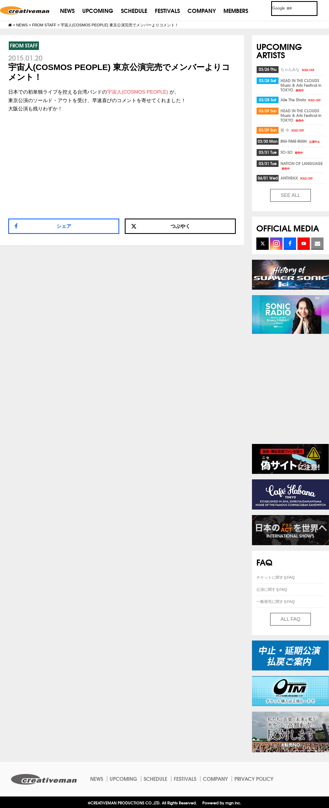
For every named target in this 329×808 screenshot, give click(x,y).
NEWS (67, 10)
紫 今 (292, 130)
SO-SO (292, 152)
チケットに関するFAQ (275, 577)
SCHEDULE (134, 10)
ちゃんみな (297, 69)
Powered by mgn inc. (221, 802)
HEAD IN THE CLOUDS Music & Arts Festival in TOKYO (300, 85)
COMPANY (202, 10)
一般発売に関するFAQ (275, 601)
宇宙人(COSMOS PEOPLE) (137, 92)
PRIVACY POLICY (253, 778)
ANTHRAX (296, 178)
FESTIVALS (167, 10)
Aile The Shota (300, 100)
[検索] (288, 8)
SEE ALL (290, 195)
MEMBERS (235, 10)
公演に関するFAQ (271, 589)
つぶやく (160, 226)
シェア (63, 226)
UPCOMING (97, 10)
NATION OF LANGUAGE (301, 165)
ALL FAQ (290, 619)
